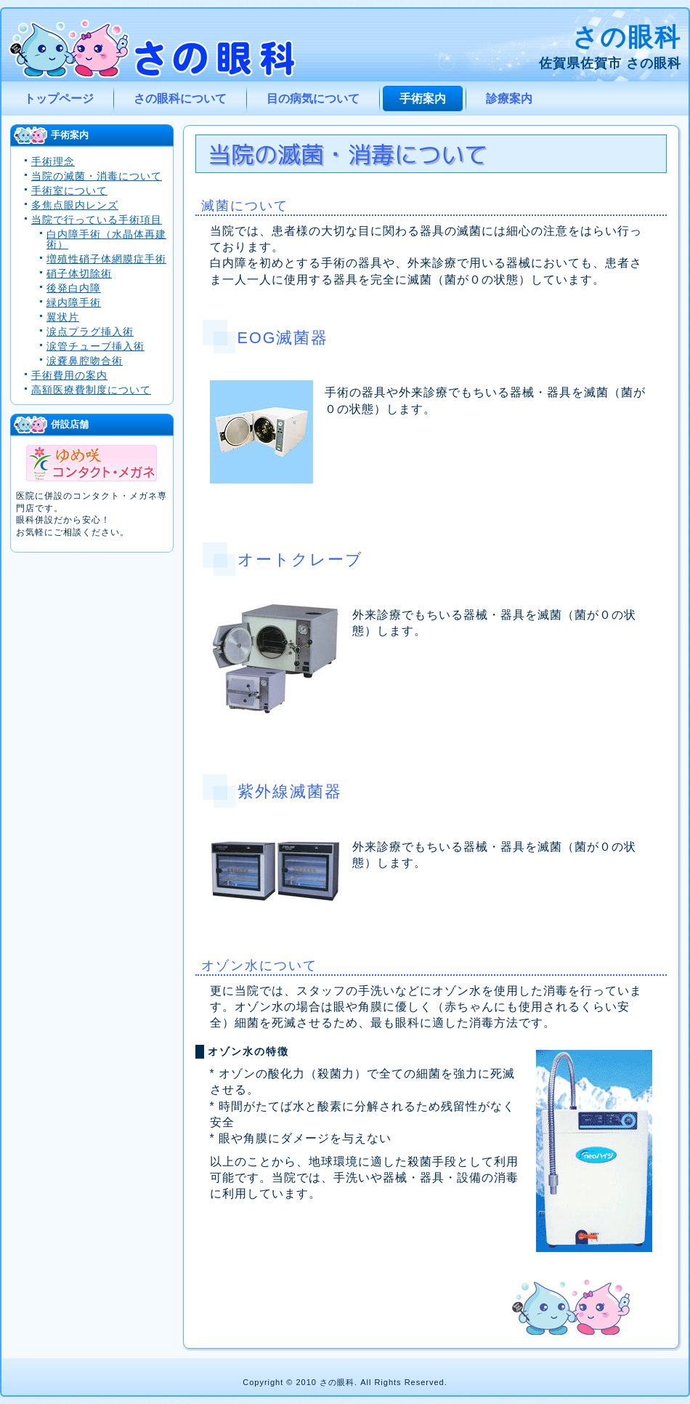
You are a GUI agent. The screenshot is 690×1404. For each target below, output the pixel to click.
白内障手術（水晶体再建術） (106, 239)
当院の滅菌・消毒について (96, 176)
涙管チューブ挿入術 (95, 346)
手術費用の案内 (69, 375)
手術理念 (53, 161)
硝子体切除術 (79, 273)
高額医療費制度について (91, 390)
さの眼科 (626, 37)
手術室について (69, 190)
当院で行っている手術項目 (96, 219)
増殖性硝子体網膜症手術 (106, 259)
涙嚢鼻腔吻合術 (84, 360)
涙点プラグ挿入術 (90, 331)
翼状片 (62, 317)
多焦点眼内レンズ (74, 205)
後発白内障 (73, 288)
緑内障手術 (73, 302)
